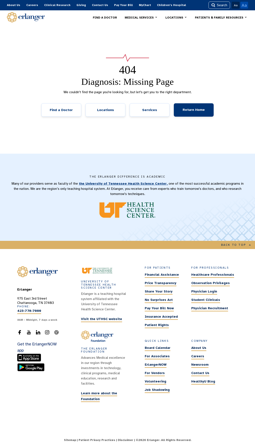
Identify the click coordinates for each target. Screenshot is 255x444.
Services (149, 110)
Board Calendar (157, 348)
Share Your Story (159, 292)
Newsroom (199, 365)
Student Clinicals (205, 300)
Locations (105, 110)
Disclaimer (125, 440)
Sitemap (70, 440)
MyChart (145, 5)
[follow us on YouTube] (28, 333)
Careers (32, 5)
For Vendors (155, 373)
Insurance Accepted (161, 317)
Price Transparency (160, 283)
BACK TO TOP (236, 245)
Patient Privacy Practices (97, 440)
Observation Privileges (210, 283)
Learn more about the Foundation (99, 396)
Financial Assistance (162, 275)
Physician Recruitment (209, 308)
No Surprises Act (159, 300)
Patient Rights (157, 325)
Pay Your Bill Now (159, 308)
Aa (236, 5)
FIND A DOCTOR (105, 17)
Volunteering (155, 381)
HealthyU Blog (203, 381)
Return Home (194, 110)
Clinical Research (57, 5)
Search (219, 5)
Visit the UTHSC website (101, 319)
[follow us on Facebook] (19, 333)
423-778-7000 (29, 311)
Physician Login (204, 292)
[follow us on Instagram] (47, 333)
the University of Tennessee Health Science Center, (123, 183)
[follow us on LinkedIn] (38, 333)
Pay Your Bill (123, 5)
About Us (13, 5)
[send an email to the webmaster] (56, 333)
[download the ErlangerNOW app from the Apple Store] (30, 361)
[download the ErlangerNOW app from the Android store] (31, 370)
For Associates (157, 356)
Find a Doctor (61, 110)
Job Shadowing (157, 390)
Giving (81, 5)
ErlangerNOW (155, 365)
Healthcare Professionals (212, 275)
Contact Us (100, 5)
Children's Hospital (171, 5)
